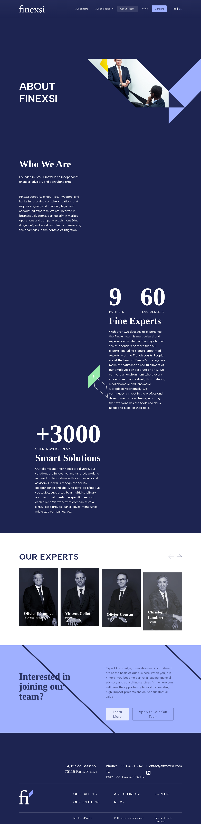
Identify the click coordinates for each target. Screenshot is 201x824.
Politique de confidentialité (129, 819)
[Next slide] (179, 558)
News (145, 8)
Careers (162, 796)
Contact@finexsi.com (164, 767)
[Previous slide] (171, 558)
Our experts (81, 8)
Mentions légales (82, 819)
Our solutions (102, 8)
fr (174, 8)
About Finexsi (127, 8)
